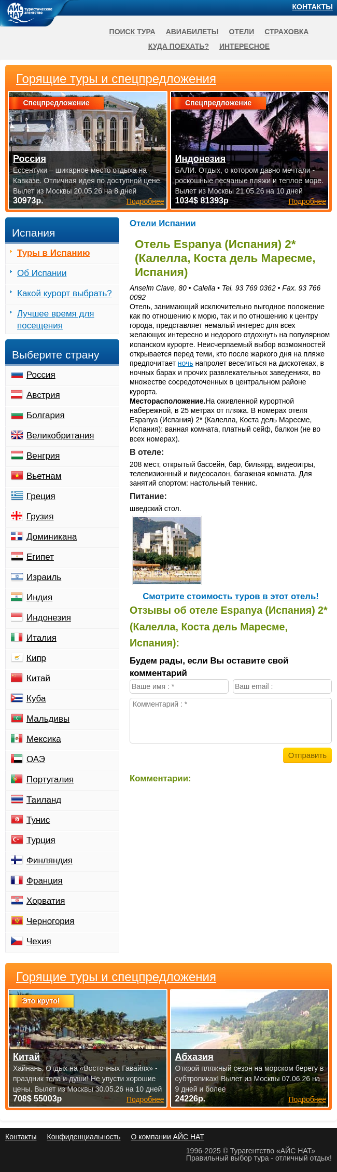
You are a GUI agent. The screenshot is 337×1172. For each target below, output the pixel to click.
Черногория (50, 921)
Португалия (50, 779)
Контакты (312, 7)
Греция (40, 496)
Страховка (286, 31)
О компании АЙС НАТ (167, 1137)
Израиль (43, 577)
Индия (39, 597)
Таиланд (43, 800)
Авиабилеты (192, 31)
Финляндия (49, 860)
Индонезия (48, 618)
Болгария (45, 415)
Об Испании (41, 273)
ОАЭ (35, 759)
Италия (41, 638)
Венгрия (43, 456)
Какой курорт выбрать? (64, 293)
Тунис (38, 820)
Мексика (43, 739)
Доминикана (51, 537)
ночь (185, 363)
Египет (40, 557)
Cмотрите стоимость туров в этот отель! (231, 596)
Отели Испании (163, 223)
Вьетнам (43, 476)
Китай (38, 678)
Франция (44, 881)
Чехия (38, 941)
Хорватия (45, 901)
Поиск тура (132, 31)
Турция (40, 840)
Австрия (43, 395)
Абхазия (194, 1057)
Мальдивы (47, 719)
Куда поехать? (178, 46)
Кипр (36, 658)
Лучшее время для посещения (55, 319)
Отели (242, 31)
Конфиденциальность (83, 1137)
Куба (36, 699)
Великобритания (60, 435)
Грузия (40, 516)
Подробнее (145, 1099)
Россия (40, 375)
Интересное (244, 46)
